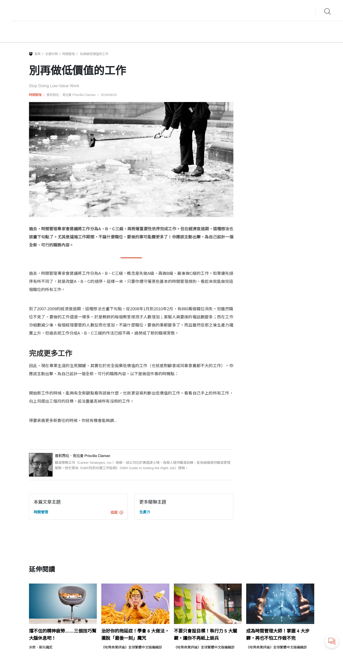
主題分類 (51, 54)
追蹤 (117, 512)
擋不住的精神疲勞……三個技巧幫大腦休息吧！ (62, 634)
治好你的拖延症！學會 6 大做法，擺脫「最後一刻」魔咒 (135, 634)
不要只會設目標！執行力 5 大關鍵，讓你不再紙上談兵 (205, 634)
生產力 (144, 512)
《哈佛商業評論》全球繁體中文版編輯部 (131, 647)
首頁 (37, 54)
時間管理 (68, 54)
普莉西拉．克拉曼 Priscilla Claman (71, 95)
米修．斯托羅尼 (41, 647)
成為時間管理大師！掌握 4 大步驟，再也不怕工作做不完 (278, 634)
